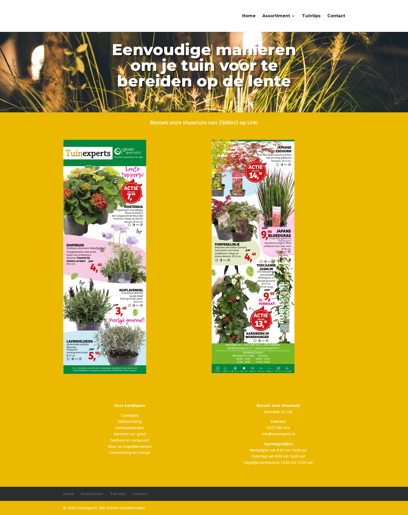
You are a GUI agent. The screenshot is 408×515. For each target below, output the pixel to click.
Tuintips (311, 16)
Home (249, 16)
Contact (336, 16)
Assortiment (276, 16)
